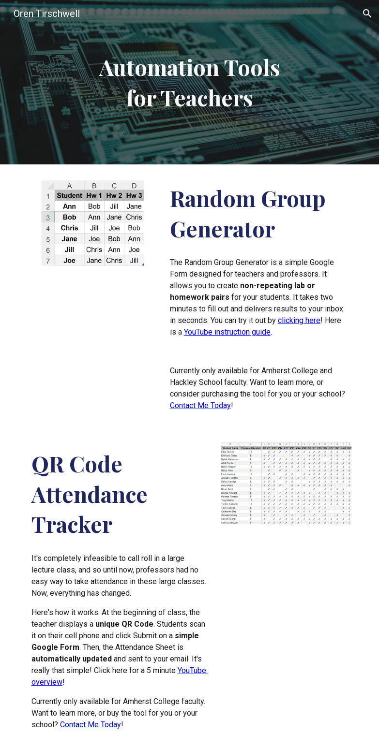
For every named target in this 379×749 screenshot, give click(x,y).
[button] (367, 13)
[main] (189, 82)
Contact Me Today (200, 405)
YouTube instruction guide (227, 332)
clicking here (299, 320)
